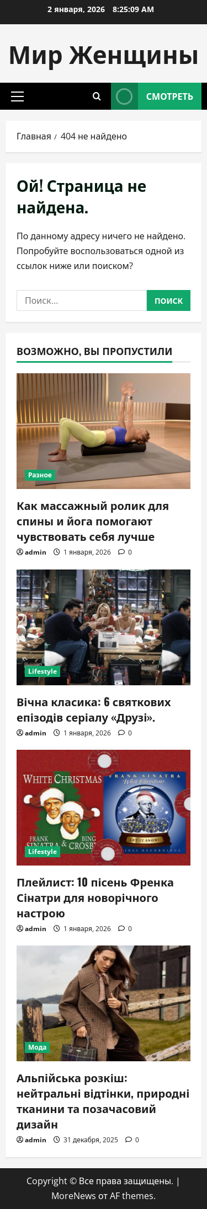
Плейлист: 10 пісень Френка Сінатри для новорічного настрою (95, 897)
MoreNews (73, 1196)
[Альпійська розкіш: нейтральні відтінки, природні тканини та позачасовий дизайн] (103, 1003)
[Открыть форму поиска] (97, 96)
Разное (40, 475)
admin (35, 552)
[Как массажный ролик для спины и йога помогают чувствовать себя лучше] (103, 431)
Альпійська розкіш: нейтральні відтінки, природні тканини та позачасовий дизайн (103, 1100)
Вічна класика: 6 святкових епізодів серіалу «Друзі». (94, 709)
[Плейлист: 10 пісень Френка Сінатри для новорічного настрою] (103, 808)
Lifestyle (42, 671)
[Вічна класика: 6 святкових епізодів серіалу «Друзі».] (103, 627)
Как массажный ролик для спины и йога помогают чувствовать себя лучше (93, 520)
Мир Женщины (103, 53)
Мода (37, 1047)
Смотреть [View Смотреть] (152, 96)
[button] (17, 96)
